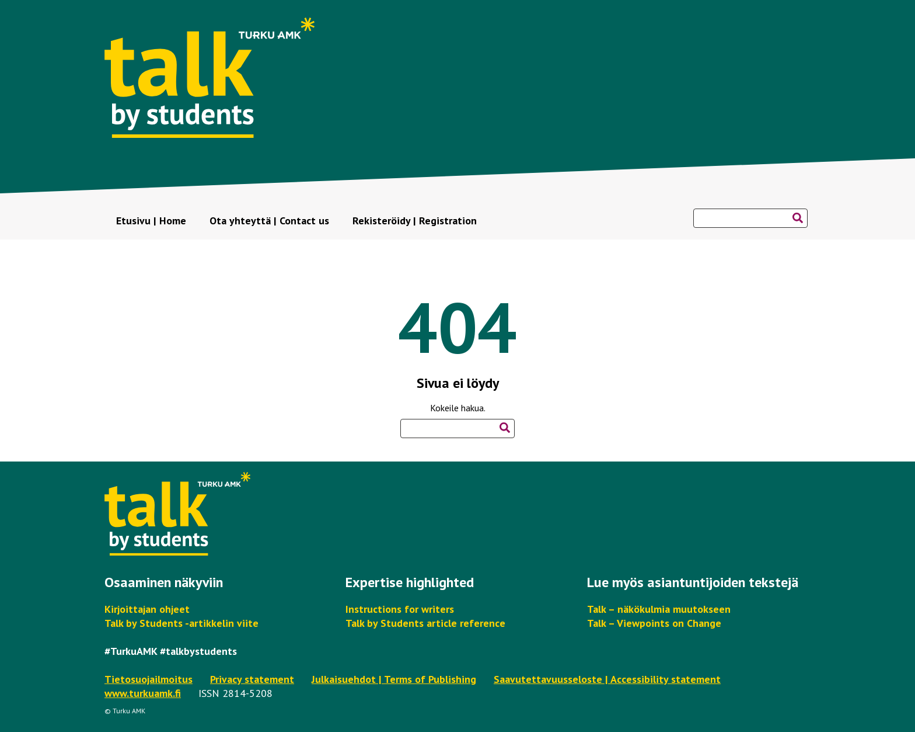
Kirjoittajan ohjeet (147, 609)
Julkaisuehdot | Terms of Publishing (394, 679)
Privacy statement (252, 679)
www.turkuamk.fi (142, 693)
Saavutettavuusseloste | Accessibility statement (607, 679)
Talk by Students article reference (425, 623)
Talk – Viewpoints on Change (654, 623)
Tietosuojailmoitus (148, 679)
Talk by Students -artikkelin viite (181, 623)
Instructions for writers (399, 609)
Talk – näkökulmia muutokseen (659, 609)
